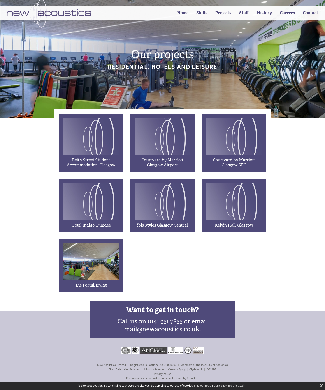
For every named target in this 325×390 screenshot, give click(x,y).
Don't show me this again (229, 386)
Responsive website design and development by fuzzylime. (162, 378)
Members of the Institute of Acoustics (204, 365)
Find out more (202, 386)
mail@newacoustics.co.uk (162, 329)
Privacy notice (162, 374)
